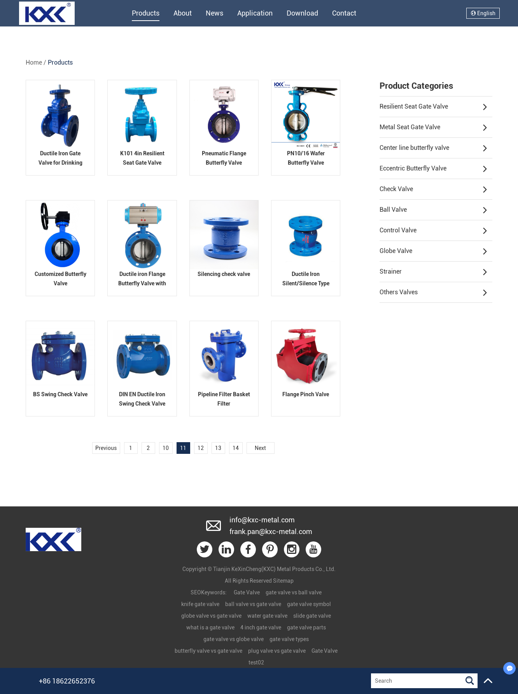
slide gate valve (312, 616)
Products (145, 13)
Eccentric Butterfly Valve (434, 169)
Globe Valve (434, 251)
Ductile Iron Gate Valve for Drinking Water (60, 162)
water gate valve (267, 616)
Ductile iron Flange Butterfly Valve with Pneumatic (142, 283)
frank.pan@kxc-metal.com (270, 531)
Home (34, 62)
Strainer (434, 272)
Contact (344, 13)
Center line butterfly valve (434, 148)
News (214, 13)
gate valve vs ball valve (294, 592)
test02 (256, 662)
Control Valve (434, 231)
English (483, 13)
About (182, 13)
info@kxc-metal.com (262, 520)
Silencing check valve (224, 274)
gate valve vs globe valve (233, 639)
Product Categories (416, 86)
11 (183, 448)
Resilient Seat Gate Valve (434, 107)
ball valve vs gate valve (253, 604)
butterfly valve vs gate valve (208, 651)
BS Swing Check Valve (60, 394)
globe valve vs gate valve (211, 616)
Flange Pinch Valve (305, 394)
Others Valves (434, 293)
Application (255, 13)
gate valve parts (306, 627)
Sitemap (283, 581)
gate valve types (289, 639)
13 (218, 448)
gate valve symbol (309, 604)
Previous (106, 448)
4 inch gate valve (260, 627)
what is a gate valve (210, 627)
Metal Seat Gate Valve (434, 128)
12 (201, 448)
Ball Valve (434, 210)
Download (302, 13)
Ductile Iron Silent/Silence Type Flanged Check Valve (305, 283)
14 (236, 448)
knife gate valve (200, 604)
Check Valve (434, 189)
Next (260, 448)
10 (166, 448)
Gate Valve (247, 592)
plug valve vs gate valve (277, 651)
